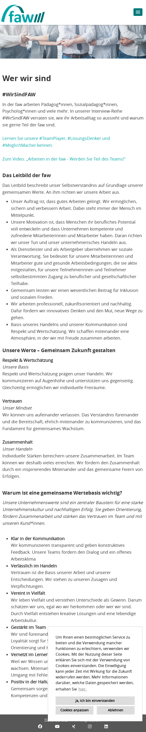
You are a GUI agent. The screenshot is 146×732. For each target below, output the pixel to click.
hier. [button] (83, 689)
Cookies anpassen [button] (74, 710)
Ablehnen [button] (115, 710)
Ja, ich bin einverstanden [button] (95, 700)
